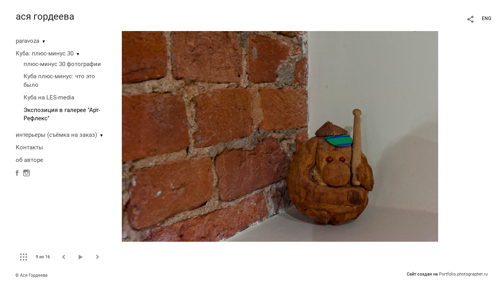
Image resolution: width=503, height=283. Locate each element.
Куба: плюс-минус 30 (44, 53)
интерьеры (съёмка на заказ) (56, 134)
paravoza (27, 40)
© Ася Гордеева (31, 275)
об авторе (29, 160)
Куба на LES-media (49, 97)
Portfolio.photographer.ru (463, 274)
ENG (486, 18)
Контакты (29, 147)
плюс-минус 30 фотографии (62, 64)
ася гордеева (45, 16)
